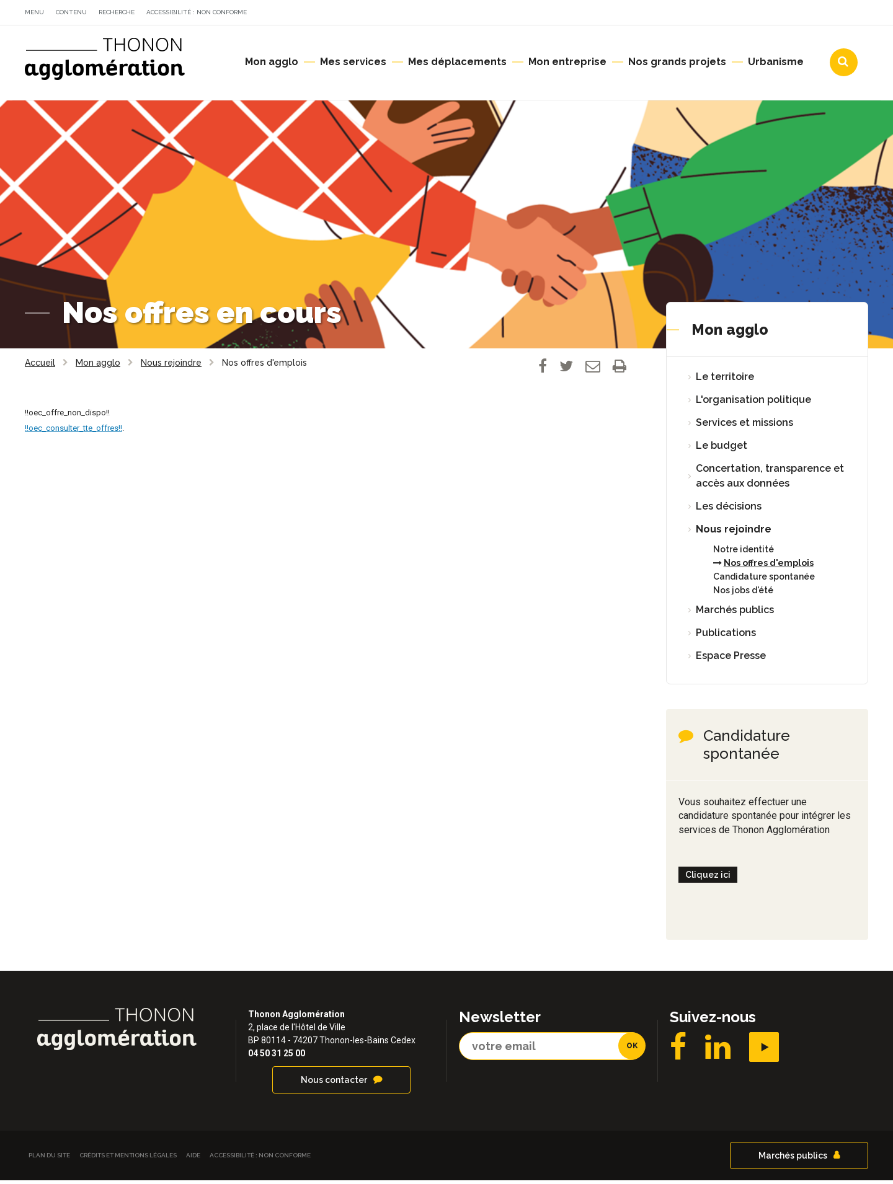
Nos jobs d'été (743, 594)
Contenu (71, 12)
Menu (34, 12)
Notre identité (743, 553)
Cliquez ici (708, 878)
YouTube (764, 1051)
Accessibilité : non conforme (196, 12)
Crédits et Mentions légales (128, 1158)
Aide (193, 1158)
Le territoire (725, 380)
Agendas (685, 14)
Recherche (117, 12)
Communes (760, 14)
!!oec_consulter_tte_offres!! (73, 431)
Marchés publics (735, 613)
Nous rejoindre (733, 533)
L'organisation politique (753, 403)
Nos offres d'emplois (769, 566)
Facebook (678, 1051)
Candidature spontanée (764, 580)
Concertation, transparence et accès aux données (770, 479)
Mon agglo (729, 333)
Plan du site (49, 1158)
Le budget (721, 449)
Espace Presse (731, 659)
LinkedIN (718, 1051)
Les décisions (729, 510)
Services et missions (744, 426)
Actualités (611, 14)
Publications (726, 636)
